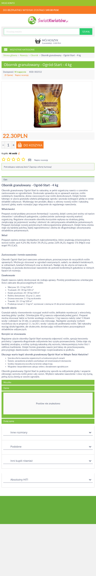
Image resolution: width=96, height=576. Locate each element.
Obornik (34, 55)
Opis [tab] (5, 179)
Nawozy (24, 55)
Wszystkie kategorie (19, 49)
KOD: (31, 72)
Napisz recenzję (22, 75)
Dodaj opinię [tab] (8, 421)
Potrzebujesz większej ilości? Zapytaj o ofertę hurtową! (28, 167)
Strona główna (10, 55)
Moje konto (8, 3)
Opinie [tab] (6, 388)
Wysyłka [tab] (7, 382)
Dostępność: (8, 72)
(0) (29, 159)
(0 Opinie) (9, 75)
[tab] (48, 404)
